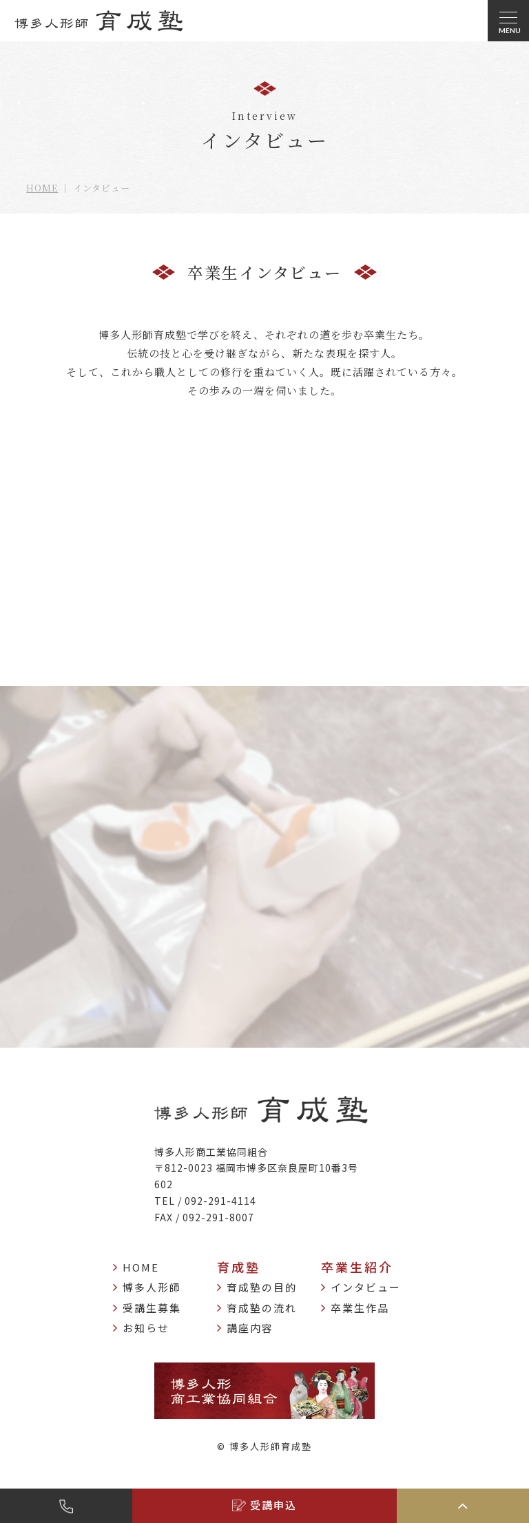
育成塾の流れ (257, 1308)
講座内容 (245, 1328)
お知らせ (141, 1328)
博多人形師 (147, 1287)
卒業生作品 (355, 1308)
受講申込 (264, 1505)
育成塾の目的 (257, 1287)
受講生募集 (147, 1308)
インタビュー (361, 1287)
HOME (42, 187)
